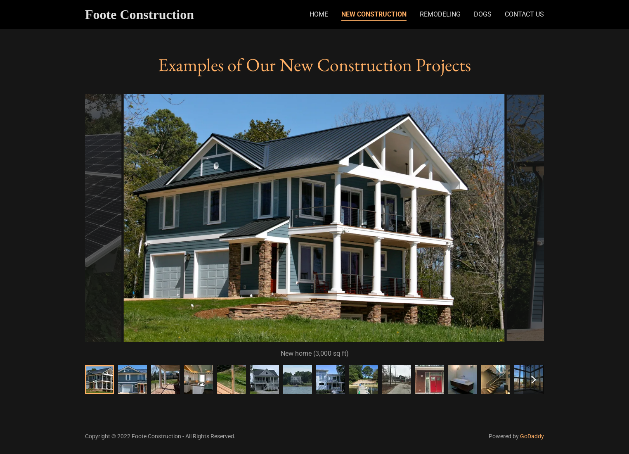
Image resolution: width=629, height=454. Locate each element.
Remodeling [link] (440, 14)
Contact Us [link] (524, 14)
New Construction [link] (374, 14)
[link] (154, 17)
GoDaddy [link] (532, 436)
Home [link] (319, 14)
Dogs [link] (483, 14)
